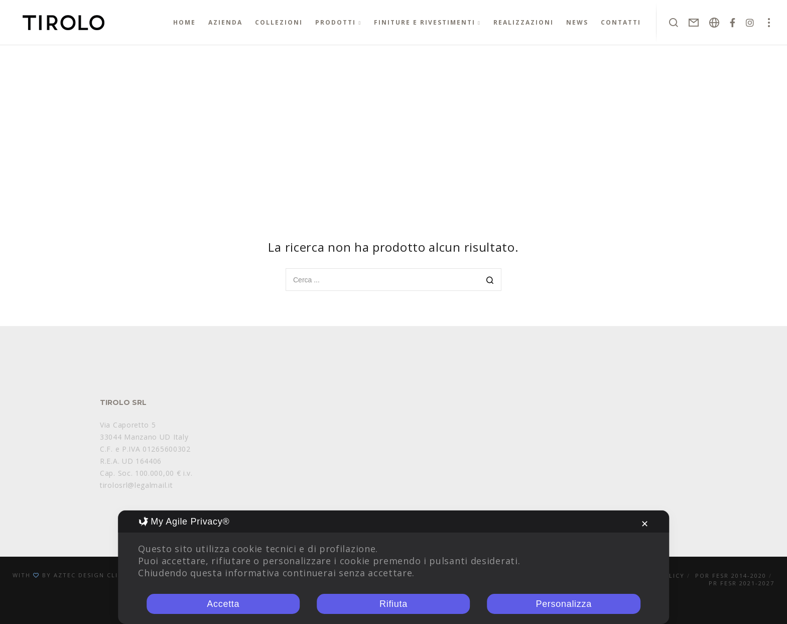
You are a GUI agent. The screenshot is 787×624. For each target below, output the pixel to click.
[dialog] (393, 567)
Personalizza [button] (563, 604)
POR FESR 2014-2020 (730, 575)
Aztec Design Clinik (92, 575)
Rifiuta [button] (393, 604)
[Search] (490, 280)
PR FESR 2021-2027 (741, 583)
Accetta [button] (223, 604)
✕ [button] (645, 524)
